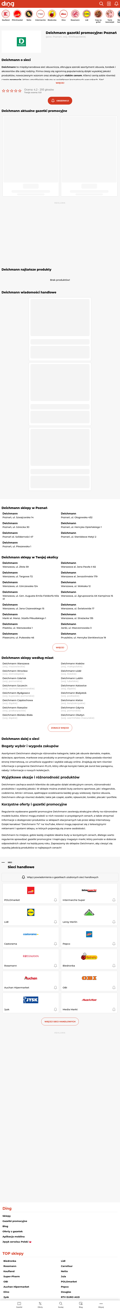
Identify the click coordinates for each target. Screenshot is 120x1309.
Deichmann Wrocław (15, 670)
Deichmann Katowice (74, 685)
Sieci (10, 862)
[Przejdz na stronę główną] (8, 4)
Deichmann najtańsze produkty (26, 269)
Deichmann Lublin (72, 678)
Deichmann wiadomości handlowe (29, 292)
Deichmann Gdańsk (14, 678)
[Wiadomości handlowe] (81, 1304)
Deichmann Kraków (73, 663)
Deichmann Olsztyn (72, 714)
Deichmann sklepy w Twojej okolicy (30, 557)
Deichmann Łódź (71, 670)
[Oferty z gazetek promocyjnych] (40, 1304)
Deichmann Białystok (73, 692)
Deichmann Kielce (72, 700)
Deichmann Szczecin (14, 685)
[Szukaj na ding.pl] (60, 1304)
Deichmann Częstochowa (17, 700)
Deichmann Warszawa (15, 663)
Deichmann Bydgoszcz (16, 692)
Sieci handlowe (21, 867)
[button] (101, 4)
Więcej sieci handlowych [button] (60, 1021)
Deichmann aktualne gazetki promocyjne (34, 111)
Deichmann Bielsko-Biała (17, 714)
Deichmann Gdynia (72, 707)
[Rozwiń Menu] (101, 1304)
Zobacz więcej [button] (60, 728)
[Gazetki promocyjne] (19, 1304)
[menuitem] (19, 1304)
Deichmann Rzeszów (15, 707)
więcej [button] (60, 647)
